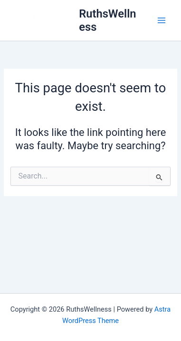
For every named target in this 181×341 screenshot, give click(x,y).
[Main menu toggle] (161, 20)
